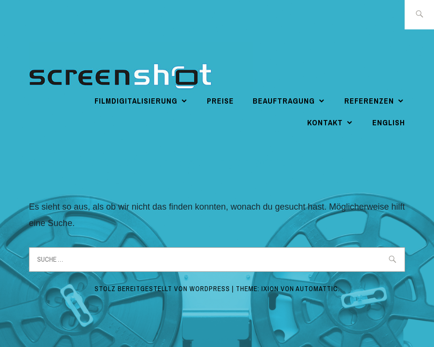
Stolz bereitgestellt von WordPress (162, 288)
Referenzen (369, 100)
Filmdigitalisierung (136, 100)
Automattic (317, 288)
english (388, 122)
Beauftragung (284, 100)
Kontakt (325, 122)
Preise (220, 100)
